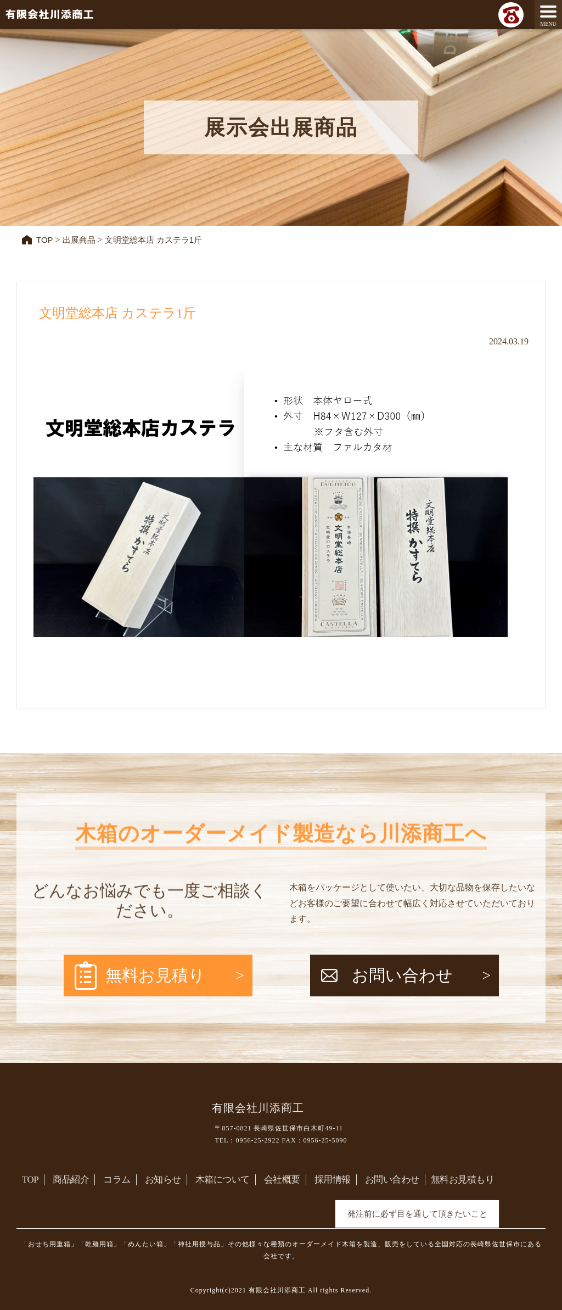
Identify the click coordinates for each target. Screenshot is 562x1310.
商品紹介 (71, 1180)
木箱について (222, 1180)
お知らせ (163, 1180)
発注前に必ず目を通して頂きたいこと (417, 1214)
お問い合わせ (402, 975)
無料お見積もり (462, 1180)
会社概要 (282, 1180)
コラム (117, 1180)
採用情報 (332, 1180)
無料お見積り (155, 975)
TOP (30, 1180)
